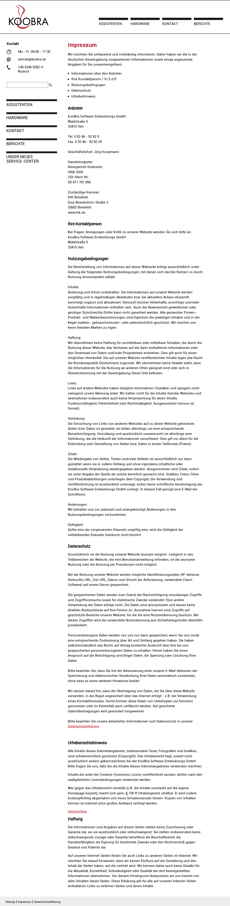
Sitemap (10, 902)
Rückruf (23, 71)
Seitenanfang (77, 811)
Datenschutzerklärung (83, 726)
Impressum (24, 902)
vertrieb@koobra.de (32, 59)
